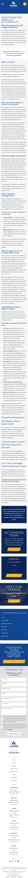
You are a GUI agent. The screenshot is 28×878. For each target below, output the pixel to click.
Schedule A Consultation (14, 661)
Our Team (14, 766)
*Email (3, 693)
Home (14, 760)
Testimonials (14, 777)
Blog (14, 774)
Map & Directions (14, 794)
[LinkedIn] (10, 861)
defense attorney (5, 274)
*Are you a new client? (7, 698)
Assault (3, 30)
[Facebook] (15, 861)
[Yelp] (13, 861)
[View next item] (15, 570)
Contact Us (14, 780)
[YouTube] (18, 861)
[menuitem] (3, 617)
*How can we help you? (7, 708)
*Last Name (4, 683)
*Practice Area (5, 703)
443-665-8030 (14, 753)
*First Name (4, 678)
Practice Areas (14, 768)
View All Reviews (14, 575)
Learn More (14, 601)
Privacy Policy (9, 729)
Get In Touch (14, 549)
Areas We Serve (14, 771)
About (14, 763)
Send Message (14, 733)
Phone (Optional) (5, 688)
